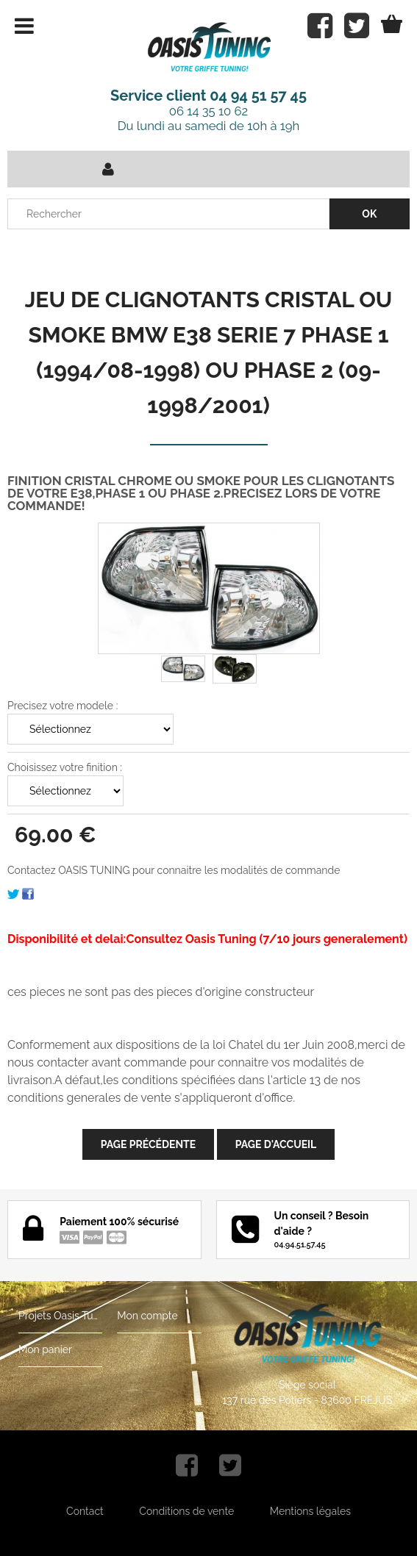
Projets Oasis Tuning (60, 1316)
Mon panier (45, 1349)
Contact (85, 1511)
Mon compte (147, 1316)
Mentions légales (310, 1511)
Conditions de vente (186, 1511)
